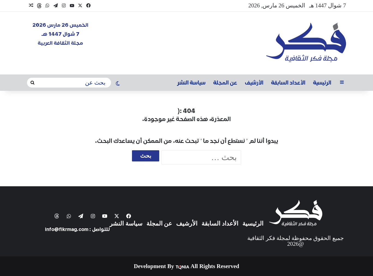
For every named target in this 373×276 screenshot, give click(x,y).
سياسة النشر (191, 82)
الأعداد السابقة (288, 82)
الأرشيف (254, 82)
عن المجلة (225, 82)
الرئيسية (322, 82)
